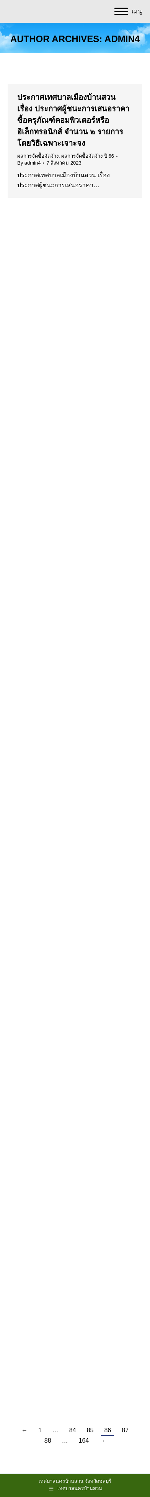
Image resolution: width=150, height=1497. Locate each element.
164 (84, 1440)
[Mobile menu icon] (128, 11)
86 (107, 1430)
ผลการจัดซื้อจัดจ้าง (38, 156)
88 (47, 1440)
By (29, 163)
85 (90, 1430)
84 (72, 1430)
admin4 (122, 39)
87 (125, 1430)
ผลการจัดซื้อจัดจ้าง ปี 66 (87, 156)
